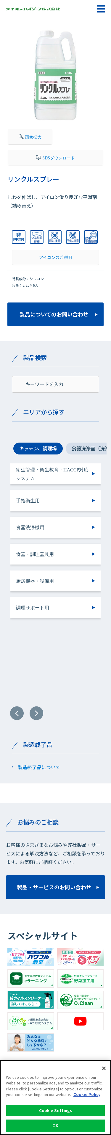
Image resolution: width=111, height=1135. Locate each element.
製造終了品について (39, 767)
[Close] (103, 1071)
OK (55, 1128)
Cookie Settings (55, 1113)
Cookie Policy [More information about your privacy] (86, 1097)
